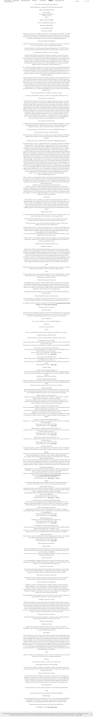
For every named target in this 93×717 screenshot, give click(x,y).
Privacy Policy (53, 354)
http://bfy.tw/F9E (52, 707)
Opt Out (57, 478)
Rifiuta (80, 715)
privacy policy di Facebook (50, 304)
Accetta (77, 715)
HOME (77, 1)
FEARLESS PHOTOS (9, 1)
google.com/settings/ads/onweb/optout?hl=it (50, 475)
